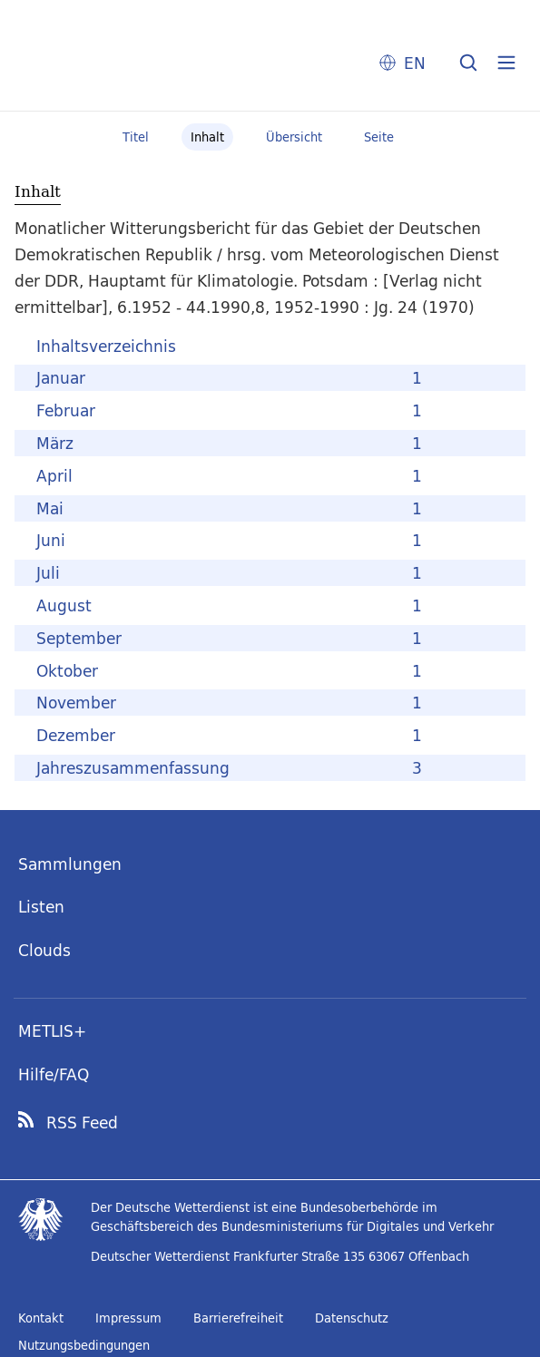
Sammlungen (70, 864)
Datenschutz (351, 1318)
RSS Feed (82, 1123)
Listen (41, 906)
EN (415, 63)
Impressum (128, 1318)
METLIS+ (52, 1031)
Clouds (44, 950)
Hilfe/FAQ (53, 1074)
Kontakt (41, 1318)
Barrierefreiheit (238, 1318)
